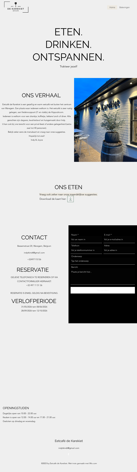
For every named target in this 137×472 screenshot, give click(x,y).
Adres (106, 245)
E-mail (107, 235)
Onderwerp (76, 256)
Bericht (74, 267)
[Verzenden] (103, 290)
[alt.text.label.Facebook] (68, 454)
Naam (74, 235)
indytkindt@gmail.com (34, 252)
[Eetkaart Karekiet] (70, 199)
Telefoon (75, 245)
